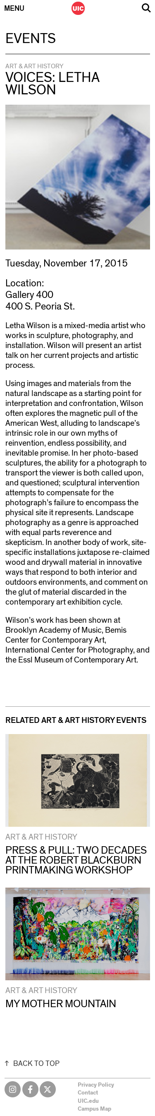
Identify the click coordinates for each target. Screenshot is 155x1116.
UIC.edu (88, 1101)
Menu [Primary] (14, 8)
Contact (88, 1093)
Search (146, 8)
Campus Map (94, 1109)
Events (30, 39)
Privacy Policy (96, 1085)
